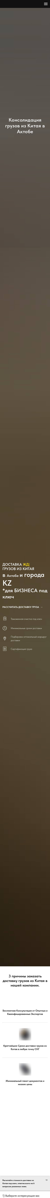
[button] (22, 607)
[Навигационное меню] (46, 4)
